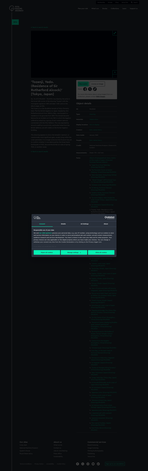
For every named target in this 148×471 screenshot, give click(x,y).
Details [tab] (63, 224)
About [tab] (106, 224)
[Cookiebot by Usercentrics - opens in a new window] (106, 217)
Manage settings (74, 252)
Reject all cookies (47, 252)
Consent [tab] (42, 224)
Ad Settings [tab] (85, 224)
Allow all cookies (101, 252)
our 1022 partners (45, 233)
